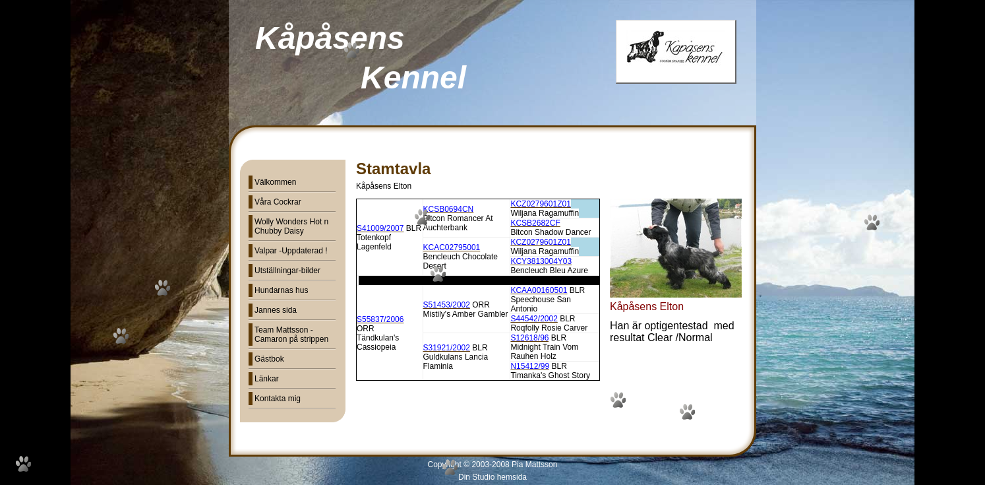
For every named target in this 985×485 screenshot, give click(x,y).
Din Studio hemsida (492, 477)
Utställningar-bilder (287, 270)
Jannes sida (275, 310)
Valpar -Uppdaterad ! (291, 250)
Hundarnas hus (281, 290)
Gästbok (269, 359)
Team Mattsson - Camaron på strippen (291, 334)
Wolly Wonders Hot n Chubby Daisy (291, 226)
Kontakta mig (277, 398)
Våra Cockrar (277, 202)
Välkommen (275, 182)
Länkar (266, 378)
